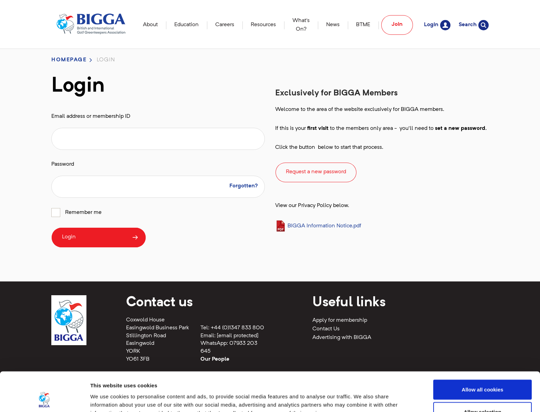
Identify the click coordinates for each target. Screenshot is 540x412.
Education (186, 25)
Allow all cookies (482, 353)
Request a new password (316, 172)
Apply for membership (339, 320)
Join (397, 24)
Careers (224, 25)
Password (62, 164)
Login (437, 25)
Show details (361, 398)
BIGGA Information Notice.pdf (318, 226)
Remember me (83, 212)
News (333, 25)
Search (474, 25)
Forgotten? (243, 186)
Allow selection (482, 375)
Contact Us (326, 329)
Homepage (69, 60)
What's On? (301, 25)
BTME (363, 25)
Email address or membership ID (90, 116)
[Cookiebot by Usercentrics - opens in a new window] (44, 398)
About (150, 25)
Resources (263, 25)
